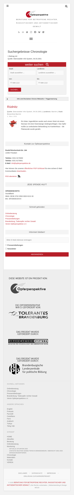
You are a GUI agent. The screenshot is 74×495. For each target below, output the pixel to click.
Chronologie (9, 217)
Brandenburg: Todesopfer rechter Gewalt (20, 222)
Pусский (10, 415)
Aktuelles (10, 440)
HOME (9, 437)
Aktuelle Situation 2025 (18, 449)
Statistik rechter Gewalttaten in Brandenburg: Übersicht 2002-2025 (36, 451)
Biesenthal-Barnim (14, 115)
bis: (38, 80)
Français (10, 412)
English (9, 410)
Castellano (11, 417)
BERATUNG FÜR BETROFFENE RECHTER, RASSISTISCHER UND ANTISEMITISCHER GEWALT (37, 23)
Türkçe (9, 424)
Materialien (11, 458)
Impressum (51, 474)
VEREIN (10, 463)
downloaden (21, 172)
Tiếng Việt (11, 427)
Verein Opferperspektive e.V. (16, 225)
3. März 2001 (12, 117)
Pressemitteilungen (12, 219)
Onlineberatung (11, 214)
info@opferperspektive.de (21, 164)
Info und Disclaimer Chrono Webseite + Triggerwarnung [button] (31, 100)
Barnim (54, 112)
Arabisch (10, 422)
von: (10, 80)
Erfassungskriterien (17, 453)
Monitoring (11, 447)
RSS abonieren (12, 177)
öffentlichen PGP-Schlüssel (34, 169)
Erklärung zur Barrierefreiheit (37, 477)
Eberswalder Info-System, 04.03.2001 (27, 112)
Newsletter (11, 250)
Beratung (10, 442)
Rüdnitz (12, 107)
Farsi (9, 419)
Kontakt (10, 461)
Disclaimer (22, 474)
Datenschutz (37, 474)
